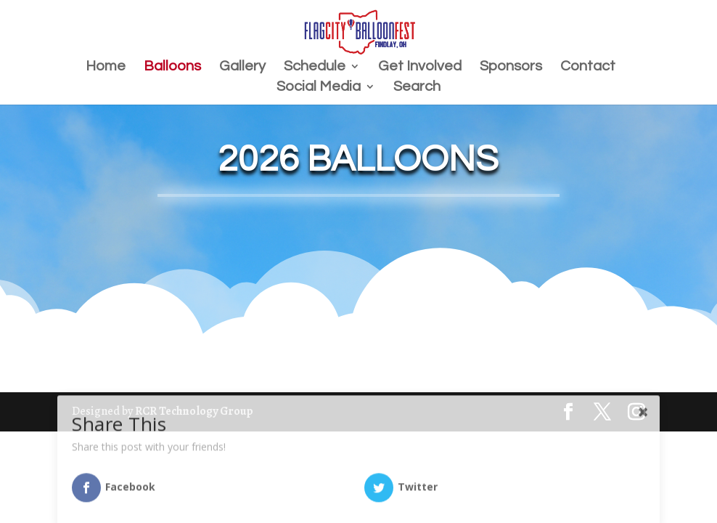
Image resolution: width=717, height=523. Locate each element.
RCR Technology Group (194, 411)
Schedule (314, 67)
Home (106, 67)
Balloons (172, 67)
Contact (587, 67)
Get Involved (420, 67)
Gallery (242, 67)
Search (417, 87)
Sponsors (511, 67)
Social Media (318, 87)
